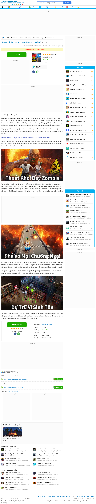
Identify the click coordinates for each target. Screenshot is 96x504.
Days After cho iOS (10, 463)
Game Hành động (25, 38)
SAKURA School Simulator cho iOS (78, 153)
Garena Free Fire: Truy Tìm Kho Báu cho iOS (78, 135)
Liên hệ (76, 496)
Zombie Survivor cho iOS (12, 458)
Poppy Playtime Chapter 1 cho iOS (81, 232)
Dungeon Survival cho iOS (14, 477)
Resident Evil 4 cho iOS (78, 216)
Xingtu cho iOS (76, 125)
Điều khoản (55, 496)
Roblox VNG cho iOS (78, 130)
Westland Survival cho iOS (46, 477)
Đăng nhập (41, 496)
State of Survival (13, 391)
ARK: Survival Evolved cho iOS (46, 449)
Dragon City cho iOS (77, 112)
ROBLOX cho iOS (77, 221)
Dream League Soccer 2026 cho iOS (78, 117)
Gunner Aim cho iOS (43, 458)
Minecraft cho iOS (76, 71)
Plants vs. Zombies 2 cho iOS (77, 121)
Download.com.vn (3, 38)
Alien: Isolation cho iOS (12, 449)
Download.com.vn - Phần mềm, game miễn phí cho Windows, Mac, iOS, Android (12, 2)
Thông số (14, 115)
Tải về (21, 115)
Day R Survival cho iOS (14, 482)
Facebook (82, 496)
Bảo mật (62, 496)
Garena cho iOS (74, 80)
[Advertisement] (48, 24)
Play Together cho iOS (78, 107)
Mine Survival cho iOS (12, 487)
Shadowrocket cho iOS (78, 157)
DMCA (93, 496)
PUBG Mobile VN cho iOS (78, 205)
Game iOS (14, 38)
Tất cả (3, 7)
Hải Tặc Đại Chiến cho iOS (78, 98)
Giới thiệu (5, 115)
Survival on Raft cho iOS (44, 463)
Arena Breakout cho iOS (78, 237)
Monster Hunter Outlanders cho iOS (80, 194)
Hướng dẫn (69, 496)
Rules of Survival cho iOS (13, 472)
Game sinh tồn (49, 38)
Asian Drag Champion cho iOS (77, 139)
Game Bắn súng (38, 38)
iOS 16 (73, 94)
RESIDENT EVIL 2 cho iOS (79, 243)
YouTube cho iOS (77, 143)
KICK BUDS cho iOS (76, 227)
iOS (7, 38)
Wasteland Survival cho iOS (46, 482)
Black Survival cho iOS (44, 472)
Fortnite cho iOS (76, 200)
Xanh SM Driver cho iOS (77, 148)
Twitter (88, 496)
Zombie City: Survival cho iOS (14, 454)
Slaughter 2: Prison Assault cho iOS (47, 454)
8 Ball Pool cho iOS (77, 76)
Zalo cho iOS (75, 103)
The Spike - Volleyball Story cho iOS (78, 85)
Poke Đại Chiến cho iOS (78, 89)
